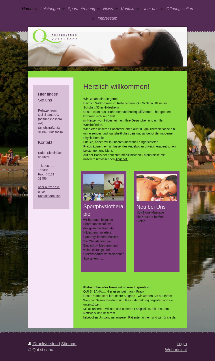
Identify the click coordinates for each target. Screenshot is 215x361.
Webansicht (176, 349)
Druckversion (43, 343)
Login (182, 343)
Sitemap (69, 343)
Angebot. (121, 159)
